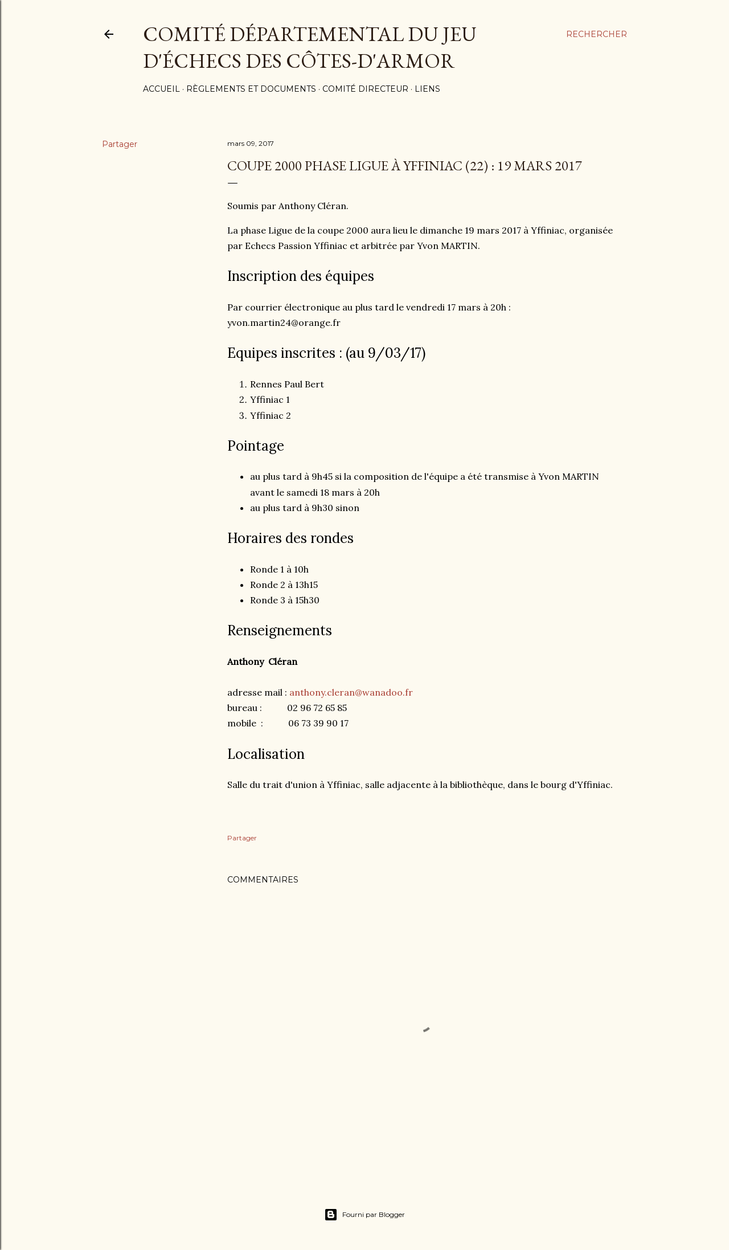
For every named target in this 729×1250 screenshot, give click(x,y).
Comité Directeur (365, 89)
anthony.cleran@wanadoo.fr (351, 692)
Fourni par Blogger (364, 1215)
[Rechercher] (596, 34)
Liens (427, 89)
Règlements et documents (251, 89)
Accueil (161, 89)
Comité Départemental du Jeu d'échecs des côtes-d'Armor (310, 47)
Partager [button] (119, 144)
